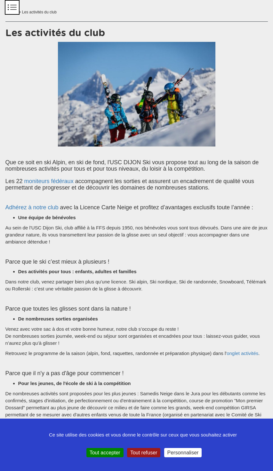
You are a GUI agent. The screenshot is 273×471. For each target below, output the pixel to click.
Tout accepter (105, 452)
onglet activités (242, 353)
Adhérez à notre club (32, 207)
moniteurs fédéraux (49, 181)
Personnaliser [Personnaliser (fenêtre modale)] (183, 452)
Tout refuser (143, 452)
